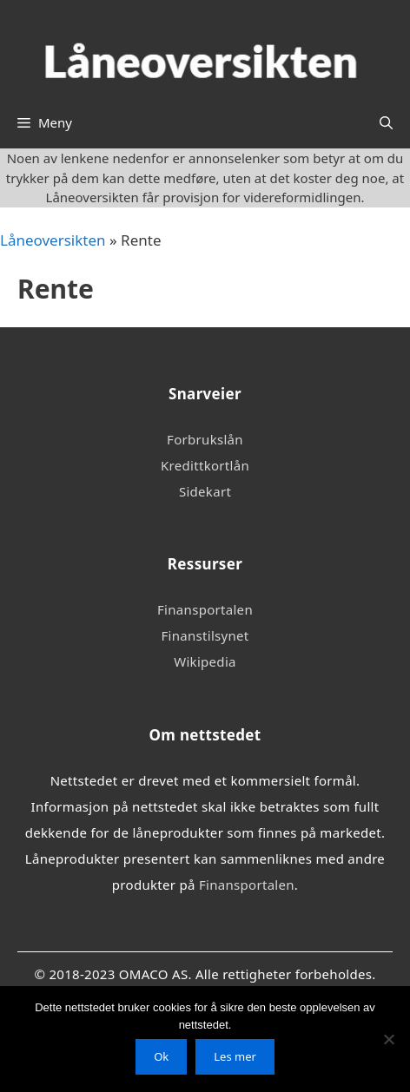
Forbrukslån (205, 439)
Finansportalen (205, 609)
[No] (388, 1039)
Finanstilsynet (204, 635)
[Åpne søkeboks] (386, 122)
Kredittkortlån (205, 465)
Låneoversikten (53, 240)
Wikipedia (205, 661)
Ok (161, 1056)
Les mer (235, 1056)
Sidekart (205, 491)
